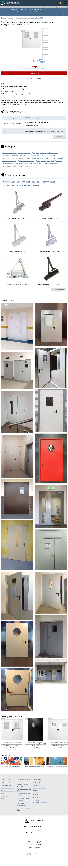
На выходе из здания (24, 153)
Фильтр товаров (37, 779)
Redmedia (38, 854)
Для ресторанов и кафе (56, 158)
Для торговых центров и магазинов (44, 155)
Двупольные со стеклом (9, 153)
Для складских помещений (40, 158)
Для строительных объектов (26, 161)
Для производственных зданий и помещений (45, 153)
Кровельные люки (6, 793)
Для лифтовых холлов (36, 163)
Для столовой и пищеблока (10, 155)
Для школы (58, 161)
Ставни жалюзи (5, 779)
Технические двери (6, 785)
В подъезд (30, 155)
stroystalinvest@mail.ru (34, 847)
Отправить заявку (34, 73)
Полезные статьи (38, 785)
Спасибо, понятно (54, 14)
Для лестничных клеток (51, 163)
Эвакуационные (27, 166)
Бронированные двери (7, 788)
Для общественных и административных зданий (16, 158)
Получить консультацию (34, 78)
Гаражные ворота (6, 782)
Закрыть (64, 14)
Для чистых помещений (9, 161)
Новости (35, 797)
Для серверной (17, 166)
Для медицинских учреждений (45, 161)
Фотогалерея (37, 782)
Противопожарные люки (8, 791)
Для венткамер (6, 166)
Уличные (22, 155)
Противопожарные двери (34, 830)
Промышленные (7, 163)
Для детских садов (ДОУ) (21, 163)
